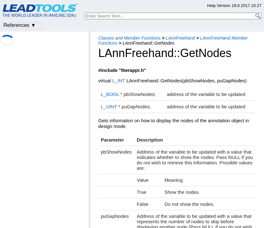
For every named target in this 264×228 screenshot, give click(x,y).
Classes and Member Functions (129, 38)
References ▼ (19, 25)
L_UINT (109, 106)
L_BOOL (110, 94)
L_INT (118, 80)
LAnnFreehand (180, 38)
